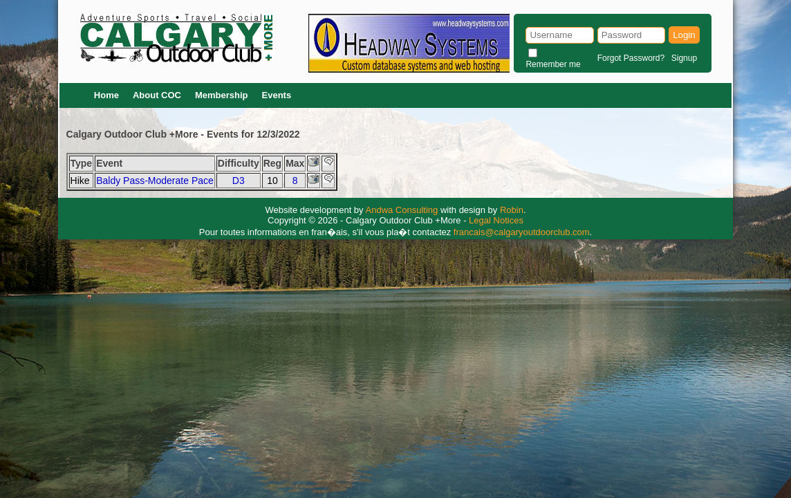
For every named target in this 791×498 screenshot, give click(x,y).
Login (684, 35)
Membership (221, 95)
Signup (684, 58)
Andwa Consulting (402, 210)
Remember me (552, 64)
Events (277, 95)
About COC (157, 95)
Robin (511, 210)
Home (106, 95)
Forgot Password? (630, 58)
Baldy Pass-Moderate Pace (155, 180)
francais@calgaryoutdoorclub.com (522, 232)
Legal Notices (496, 220)
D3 (238, 180)
